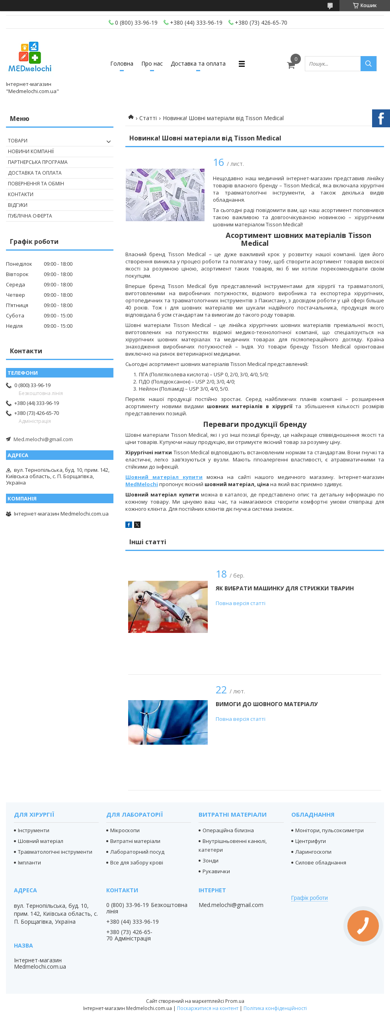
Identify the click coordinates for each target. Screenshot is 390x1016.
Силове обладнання (320, 862)
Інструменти (33, 830)
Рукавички (216, 871)
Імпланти (29, 862)
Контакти (20, 194)
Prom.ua (234, 1001)
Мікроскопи (125, 830)
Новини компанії (31, 151)
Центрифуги (310, 841)
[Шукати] (368, 63)
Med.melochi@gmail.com (43, 439)
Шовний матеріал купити (164, 477)
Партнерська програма (38, 162)
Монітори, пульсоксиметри (329, 830)
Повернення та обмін (36, 183)
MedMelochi (141, 484)
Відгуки (17, 205)
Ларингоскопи (313, 851)
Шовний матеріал (40, 841)
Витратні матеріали (135, 841)
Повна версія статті (240, 603)
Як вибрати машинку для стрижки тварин (285, 588)
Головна (121, 63)
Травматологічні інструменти (55, 851)
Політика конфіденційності (275, 1008)
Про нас (152, 63)
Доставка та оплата (198, 63)
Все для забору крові (136, 862)
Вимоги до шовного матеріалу (267, 704)
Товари (17, 140)
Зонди (210, 860)
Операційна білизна (228, 830)
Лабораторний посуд (137, 851)
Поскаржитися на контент (207, 1008)
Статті (148, 118)
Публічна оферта (30, 215)
